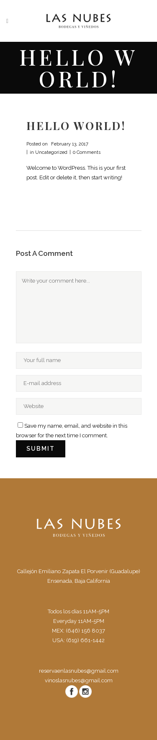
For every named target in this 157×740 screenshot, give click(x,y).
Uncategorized (51, 152)
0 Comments (86, 152)
